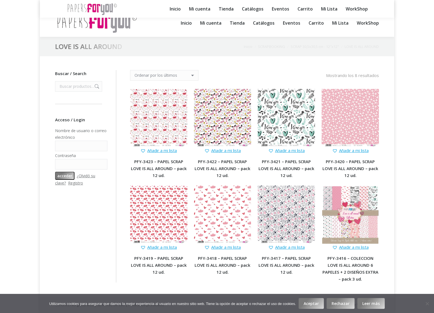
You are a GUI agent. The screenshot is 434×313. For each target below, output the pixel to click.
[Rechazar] (427, 303)
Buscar (96, 86)
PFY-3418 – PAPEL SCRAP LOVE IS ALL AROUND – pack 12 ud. (222, 265)
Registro (75, 183)
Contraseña (65, 155)
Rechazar (341, 303)
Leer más (371, 303)
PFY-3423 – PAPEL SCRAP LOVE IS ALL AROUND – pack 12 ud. (159, 168)
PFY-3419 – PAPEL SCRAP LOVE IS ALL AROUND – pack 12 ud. (159, 265)
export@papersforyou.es (260, 4)
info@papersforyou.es (206, 4)
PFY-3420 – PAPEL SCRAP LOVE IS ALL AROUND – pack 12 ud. (350, 168)
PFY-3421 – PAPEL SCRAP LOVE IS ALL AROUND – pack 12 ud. (286, 168)
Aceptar (311, 303)
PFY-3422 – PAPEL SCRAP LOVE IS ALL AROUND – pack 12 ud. (222, 168)
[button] (158, 150)
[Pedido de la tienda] (164, 75)
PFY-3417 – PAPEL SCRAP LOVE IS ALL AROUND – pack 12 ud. (286, 265)
